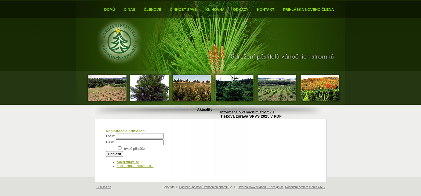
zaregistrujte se (128, 162)
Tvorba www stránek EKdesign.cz (260, 186)
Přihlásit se (103, 186)
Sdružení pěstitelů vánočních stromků (204, 186)
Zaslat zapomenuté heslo (135, 166)
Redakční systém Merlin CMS (305, 186)
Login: (110, 136)
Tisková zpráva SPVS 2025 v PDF (251, 116)
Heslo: (110, 142)
